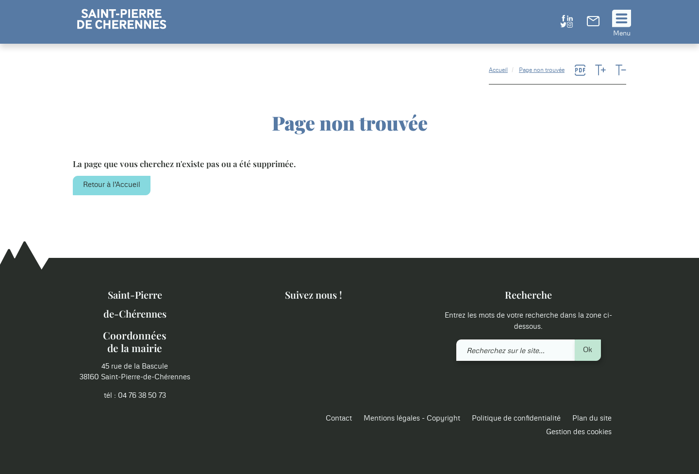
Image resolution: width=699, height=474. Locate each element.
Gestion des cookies (579, 432)
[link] (593, 24)
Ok (587, 350)
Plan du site (592, 418)
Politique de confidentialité (516, 418)
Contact (339, 418)
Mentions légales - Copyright (412, 418)
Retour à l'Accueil (111, 184)
